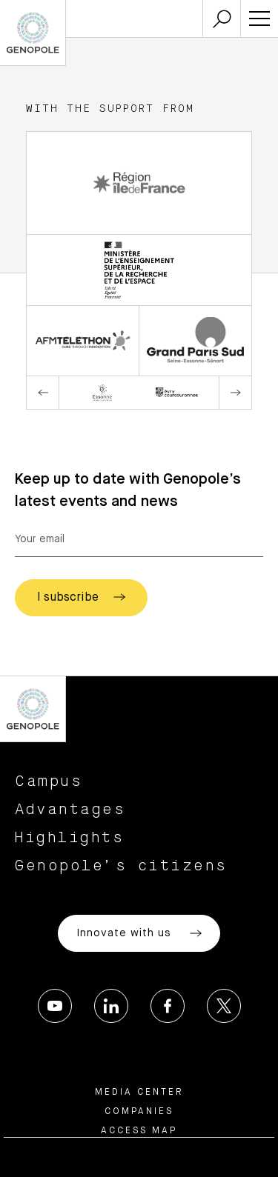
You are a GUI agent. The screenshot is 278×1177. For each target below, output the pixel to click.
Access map (139, 1131)
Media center (139, 1092)
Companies (139, 1111)
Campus (48, 781)
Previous (43, 392)
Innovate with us (139, 933)
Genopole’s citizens (121, 865)
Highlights (69, 837)
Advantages (70, 809)
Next (235, 392)
